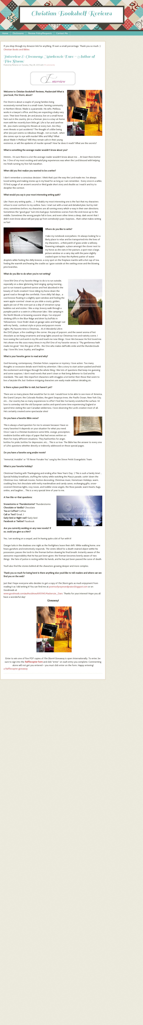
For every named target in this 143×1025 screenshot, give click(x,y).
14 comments (49, 65)
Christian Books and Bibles (16, 49)
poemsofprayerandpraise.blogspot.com (68, 586)
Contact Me (62, 33)
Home (5, 33)
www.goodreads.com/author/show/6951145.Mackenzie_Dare (33, 593)
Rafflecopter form (34, 661)
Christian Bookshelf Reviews (71, 13)
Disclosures (18, 33)
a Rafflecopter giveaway (16, 668)
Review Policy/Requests (40, 33)
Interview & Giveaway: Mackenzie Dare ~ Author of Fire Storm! (49, 59)
